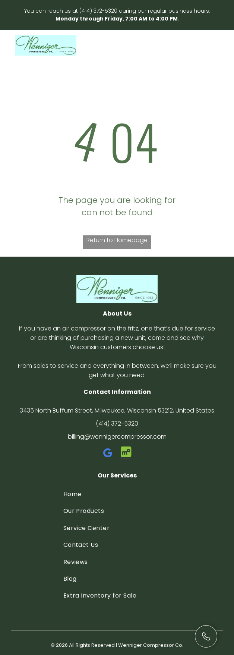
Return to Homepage (117, 240)
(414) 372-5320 (98, 11)
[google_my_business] (108, 454)
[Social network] (126, 454)
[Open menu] (212, 45)
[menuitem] (117, 494)
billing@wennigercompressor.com (117, 436)
